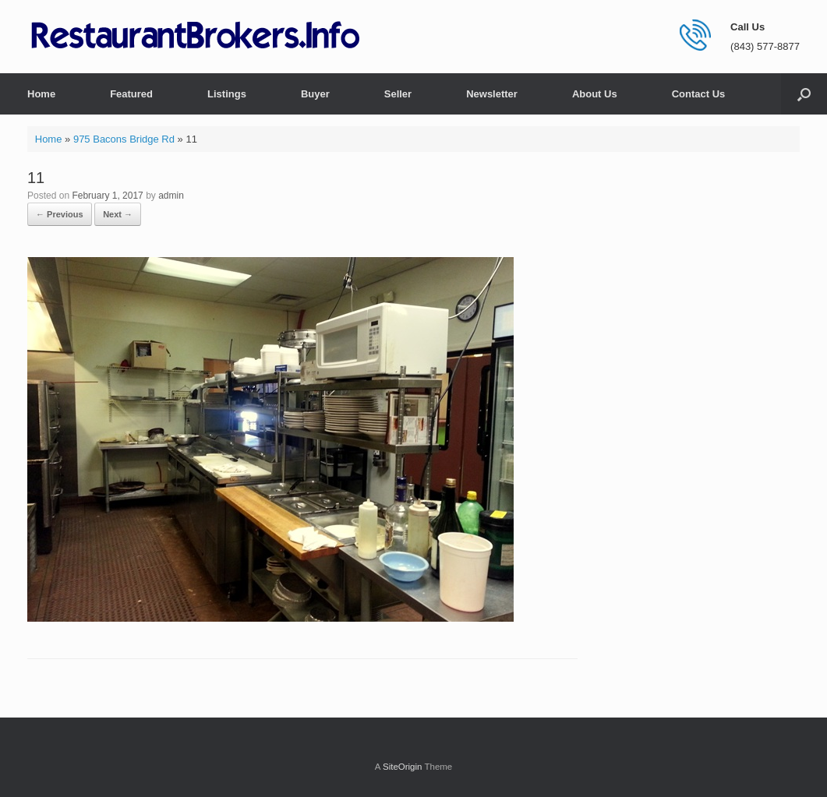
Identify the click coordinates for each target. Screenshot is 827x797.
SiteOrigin (402, 766)
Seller (398, 94)
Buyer (315, 94)
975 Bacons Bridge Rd (124, 139)
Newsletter (492, 94)
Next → (118, 214)
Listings (226, 94)
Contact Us (699, 94)
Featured (131, 94)
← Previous (59, 214)
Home (41, 94)
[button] (804, 94)
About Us (594, 94)
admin (171, 195)
